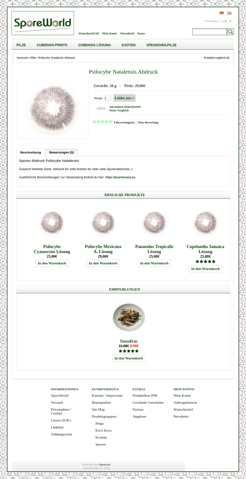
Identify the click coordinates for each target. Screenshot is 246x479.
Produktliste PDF (145, 395)
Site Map (98, 409)
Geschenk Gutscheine (148, 402)
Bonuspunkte (101, 402)
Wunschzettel (183, 409)
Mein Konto (109, 33)
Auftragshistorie (185, 402)
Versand (57, 402)
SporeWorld (59, 395)
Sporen (100, 444)
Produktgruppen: (104, 416)
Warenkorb (127, 33)
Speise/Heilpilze (161, 45)
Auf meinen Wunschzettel (125, 107)
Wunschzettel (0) (88, 33)
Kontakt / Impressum (107, 395)
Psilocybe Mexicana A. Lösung (103, 249)
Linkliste (57, 427)
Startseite (22, 57)
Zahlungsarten (61, 434)
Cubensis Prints (52, 45)
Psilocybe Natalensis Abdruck (57, 57)
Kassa (141, 33)
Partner (138, 409)
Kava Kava (103, 430)
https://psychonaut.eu (120, 177)
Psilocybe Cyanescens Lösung (52, 249)
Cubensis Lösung (94, 45)
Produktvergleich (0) (216, 57)
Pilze (21, 45)
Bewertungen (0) (61, 152)
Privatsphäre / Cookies (61, 411)
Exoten (129, 45)
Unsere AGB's (61, 420)
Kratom (101, 437)
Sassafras (128, 341)
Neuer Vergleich (119, 110)
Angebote (139, 416)
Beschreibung (30, 152)
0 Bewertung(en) (124, 122)
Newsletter (181, 416)
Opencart (105, 464)
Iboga (99, 423)
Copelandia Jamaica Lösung (205, 249)
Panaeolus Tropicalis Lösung (154, 249)
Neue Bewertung (148, 122)
